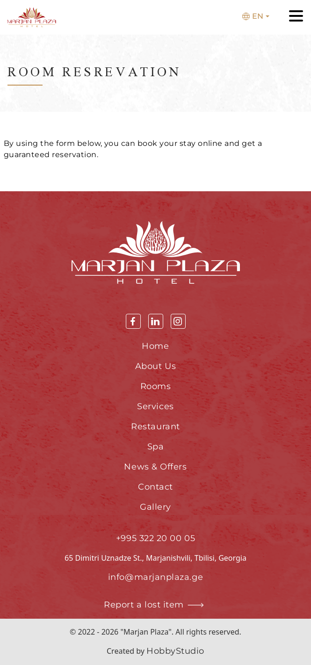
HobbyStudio (175, 651)
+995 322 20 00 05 (155, 538)
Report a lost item (155, 605)
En (252, 16)
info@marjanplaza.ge (155, 577)
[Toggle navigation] (296, 17)
